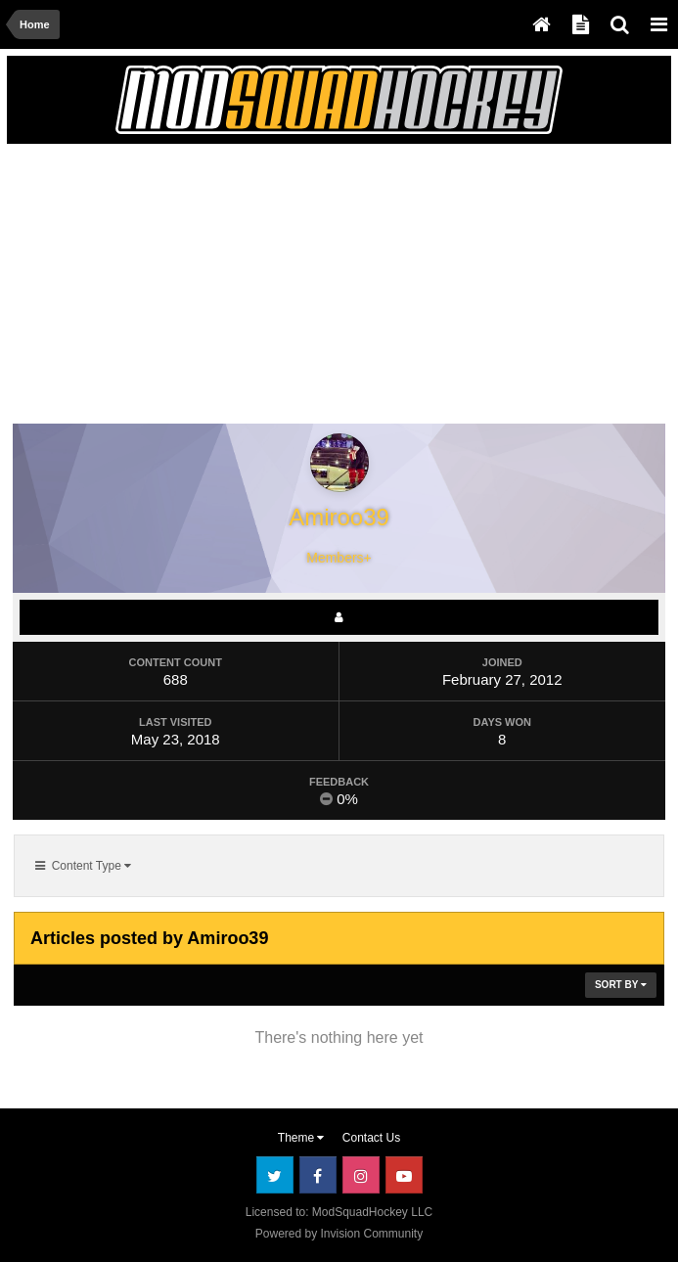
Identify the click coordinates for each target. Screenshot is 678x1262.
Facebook (318, 1175)
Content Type (83, 866)
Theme (301, 1138)
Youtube (404, 1175)
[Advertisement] (243, 288)
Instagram (361, 1175)
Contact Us (371, 1138)
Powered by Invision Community (339, 1233)
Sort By (621, 984)
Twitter (275, 1175)
